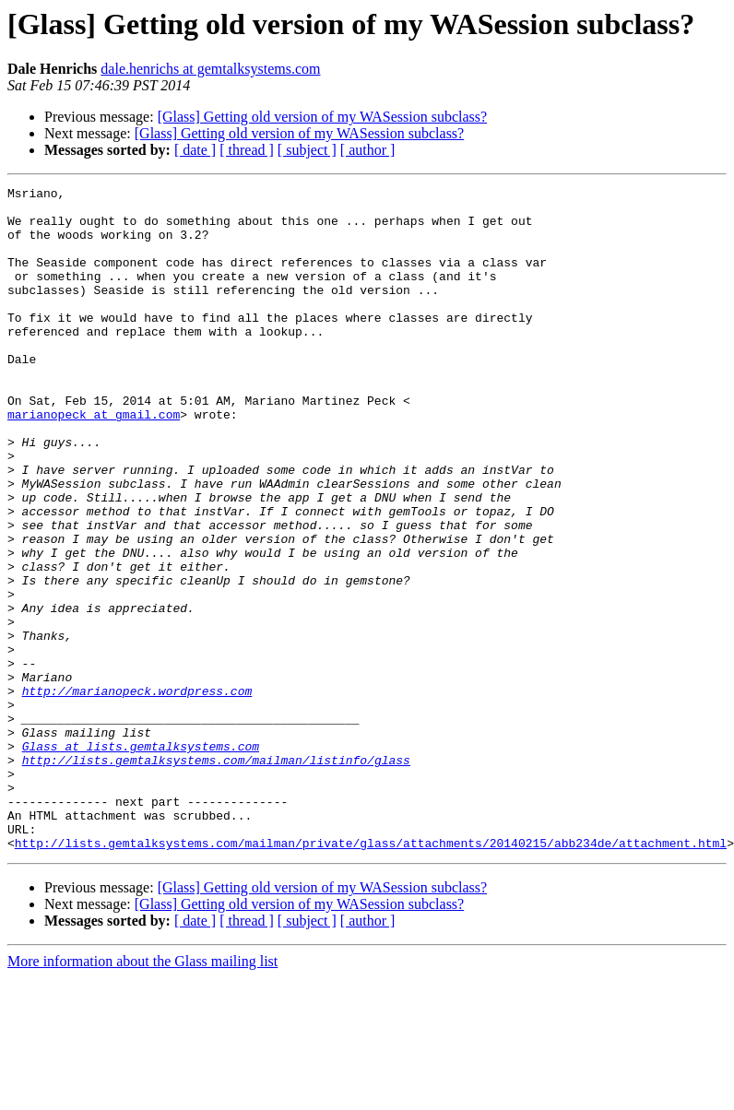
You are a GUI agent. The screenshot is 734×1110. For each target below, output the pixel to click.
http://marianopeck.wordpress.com (137, 793)
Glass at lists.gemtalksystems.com (140, 859)
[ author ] (368, 150)
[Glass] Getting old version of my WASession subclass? (322, 116)
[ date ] (195, 150)
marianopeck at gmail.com (93, 461)
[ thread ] (246, 150)
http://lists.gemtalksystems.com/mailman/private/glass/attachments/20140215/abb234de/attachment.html (371, 975)
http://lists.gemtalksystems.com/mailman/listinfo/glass (216, 876)
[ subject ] (307, 150)
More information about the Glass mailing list (142, 1094)
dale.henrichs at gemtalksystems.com (210, 69)
